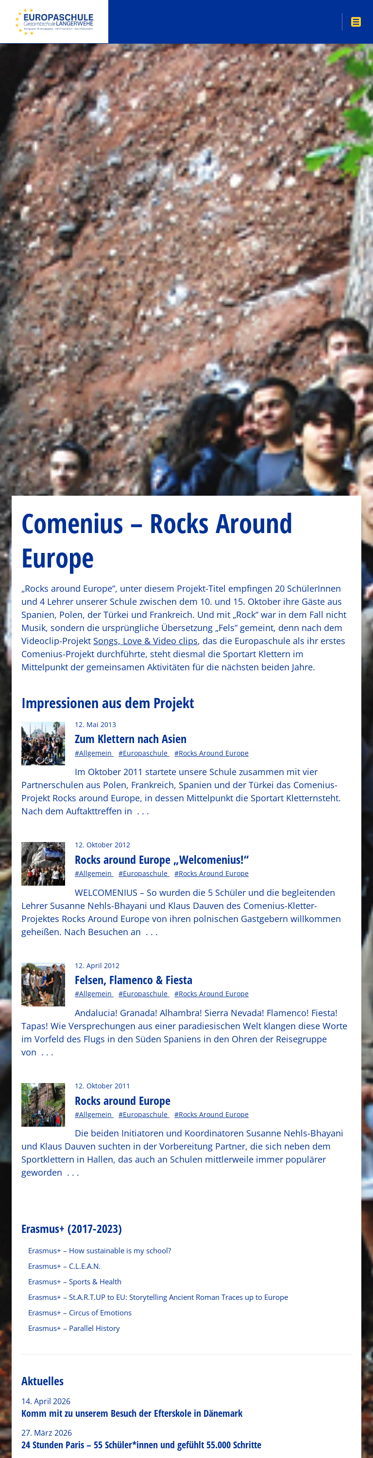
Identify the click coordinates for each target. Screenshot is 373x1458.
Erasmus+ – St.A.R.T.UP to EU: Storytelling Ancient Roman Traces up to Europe (158, 1297)
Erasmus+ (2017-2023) (71, 1228)
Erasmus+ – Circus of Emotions (80, 1312)
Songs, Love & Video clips (145, 641)
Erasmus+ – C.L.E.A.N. (64, 1266)
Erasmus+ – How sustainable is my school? (99, 1250)
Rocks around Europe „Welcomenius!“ (162, 859)
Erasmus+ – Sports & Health (74, 1281)
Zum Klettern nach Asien (130, 738)
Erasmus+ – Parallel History (74, 1328)
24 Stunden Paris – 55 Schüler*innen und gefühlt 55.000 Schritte (141, 1444)
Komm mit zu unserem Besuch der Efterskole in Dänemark (131, 1413)
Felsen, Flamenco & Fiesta (133, 980)
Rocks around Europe (122, 1100)
